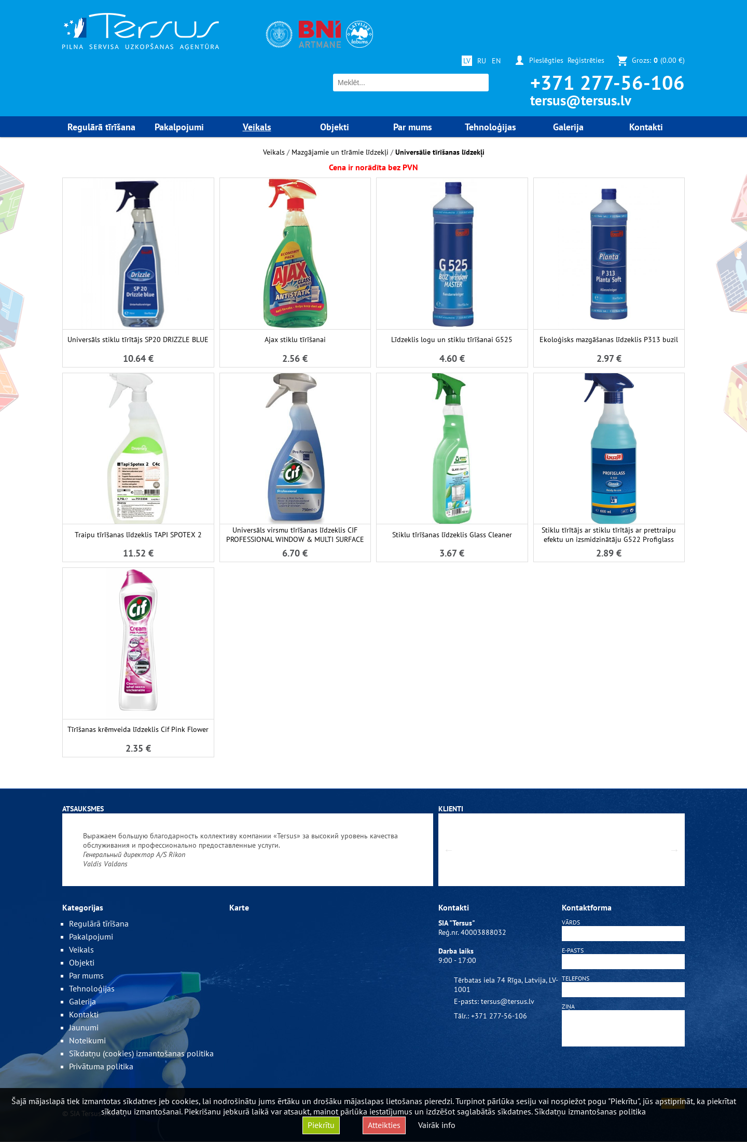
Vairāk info (436, 1125)
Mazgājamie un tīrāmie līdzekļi (340, 152)
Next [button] (674, 850)
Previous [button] (449, 850)
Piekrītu (321, 1125)
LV (467, 60)
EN (496, 60)
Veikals (274, 152)
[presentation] (623, 1074)
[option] (247, 850)
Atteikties (384, 1125)
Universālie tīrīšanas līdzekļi (440, 152)
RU (481, 60)
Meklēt (479, 82)
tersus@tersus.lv (580, 100)
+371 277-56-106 (607, 82)
